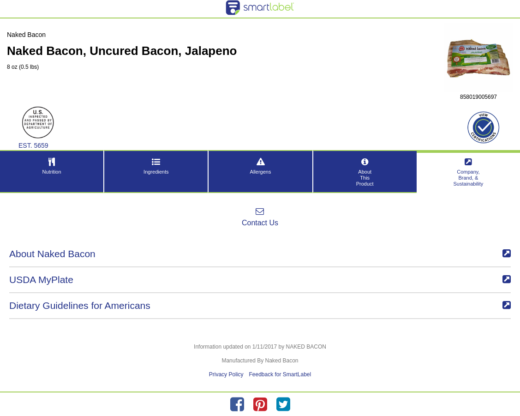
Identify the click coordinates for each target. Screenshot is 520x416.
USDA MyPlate (260, 279)
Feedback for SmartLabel (280, 374)
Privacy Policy (226, 374)
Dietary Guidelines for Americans (260, 305)
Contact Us (260, 217)
